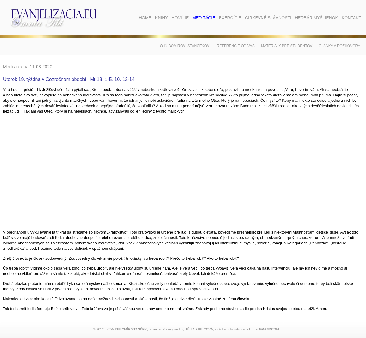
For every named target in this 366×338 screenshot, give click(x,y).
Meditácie (203, 17)
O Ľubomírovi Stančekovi (185, 46)
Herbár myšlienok (316, 17)
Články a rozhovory (339, 46)
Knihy (161, 17)
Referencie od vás (236, 46)
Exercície (230, 17)
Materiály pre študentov (286, 46)
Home (145, 17)
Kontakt (351, 17)
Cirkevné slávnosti (268, 17)
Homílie (180, 17)
